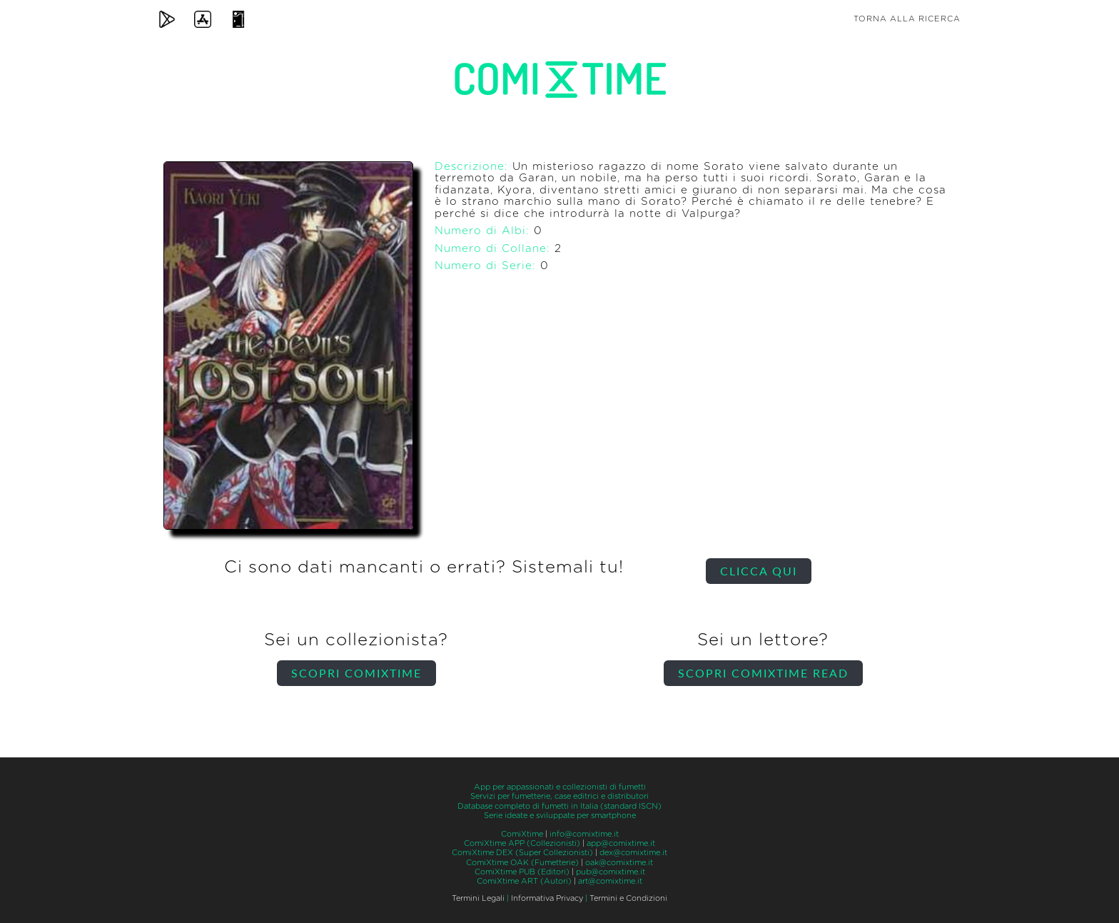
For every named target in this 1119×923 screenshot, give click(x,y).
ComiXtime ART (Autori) (524, 881)
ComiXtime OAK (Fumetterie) (522, 863)
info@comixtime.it (584, 834)
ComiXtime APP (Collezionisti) (522, 843)
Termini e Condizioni (628, 898)
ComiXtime (522, 834)
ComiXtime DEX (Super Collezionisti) (522, 853)
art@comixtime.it (610, 881)
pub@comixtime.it (610, 872)
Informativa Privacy (547, 898)
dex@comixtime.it (633, 853)
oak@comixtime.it (619, 863)
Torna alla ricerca (907, 19)
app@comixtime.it (621, 843)
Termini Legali (478, 898)
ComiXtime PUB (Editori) (522, 872)
